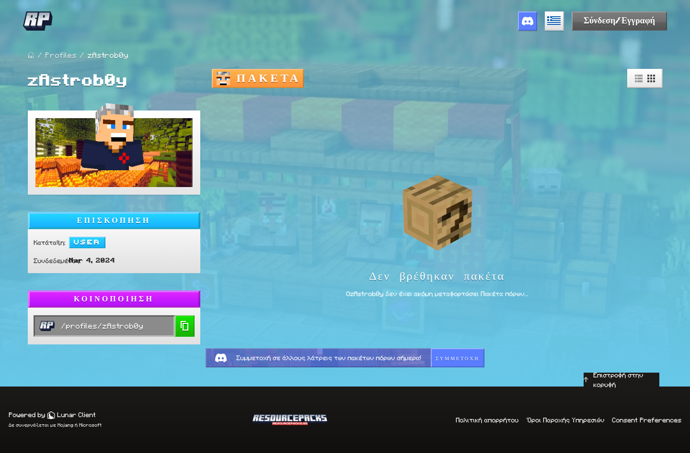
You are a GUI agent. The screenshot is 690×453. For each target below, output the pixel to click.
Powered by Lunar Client (52, 415)
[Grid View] (651, 78)
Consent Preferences (646, 420)
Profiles (61, 55)
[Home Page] (31, 55)
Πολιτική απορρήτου (487, 420)
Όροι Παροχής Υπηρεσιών (565, 420)
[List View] (639, 78)
